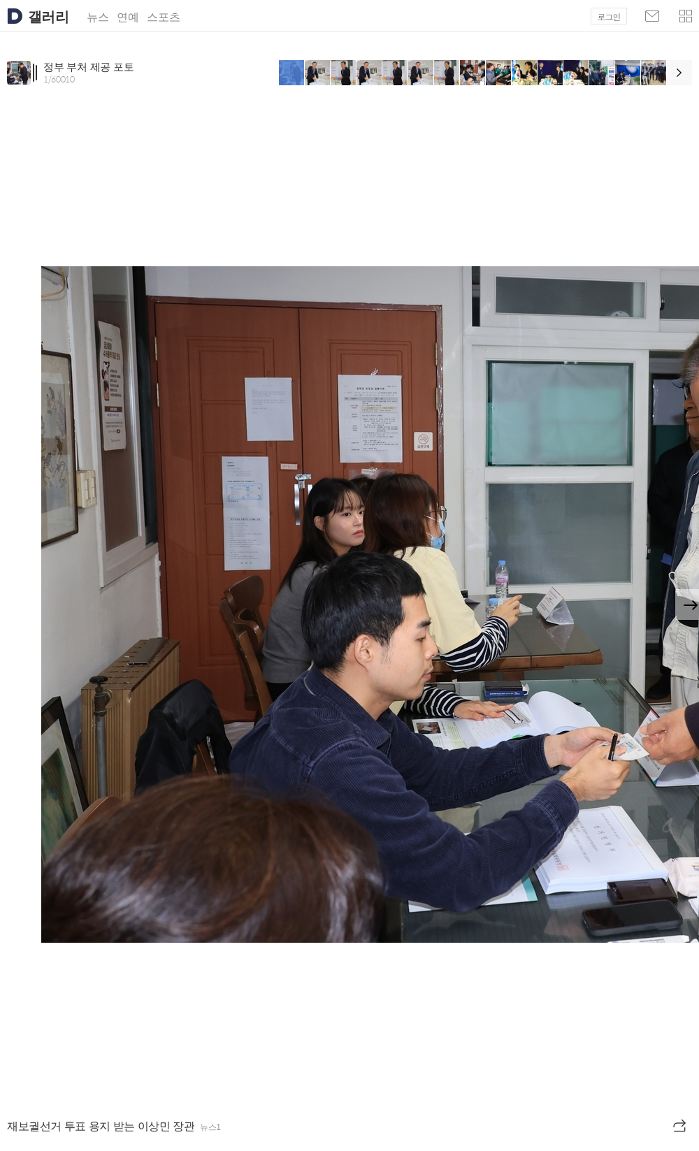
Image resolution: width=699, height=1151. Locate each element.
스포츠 (163, 17)
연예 (128, 17)
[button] (685, 16)
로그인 (609, 16)
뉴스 (98, 17)
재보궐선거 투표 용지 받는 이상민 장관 (100, 1126)
